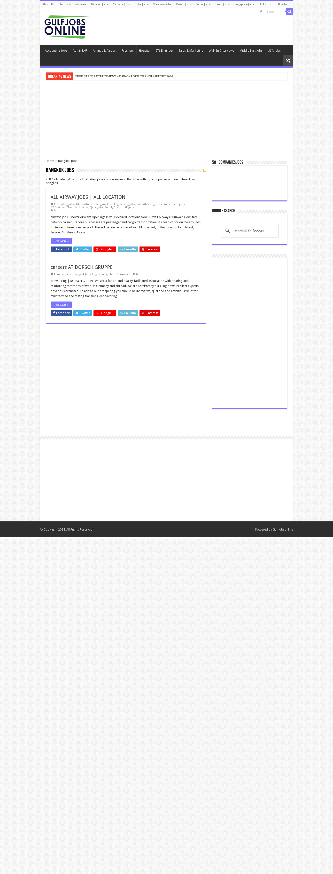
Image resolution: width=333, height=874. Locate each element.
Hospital (144, 50)
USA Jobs (265, 4)
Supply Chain (113, 207)
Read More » (61, 241)
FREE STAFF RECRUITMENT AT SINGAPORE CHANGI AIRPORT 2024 (124, 76)
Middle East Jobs (251, 50)
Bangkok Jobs (104, 204)
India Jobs (141, 4)
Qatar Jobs (203, 4)
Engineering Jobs (124, 204)
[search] (248, 567)
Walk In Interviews (221, 50)
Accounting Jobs (56, 50)
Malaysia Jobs (162, 4)
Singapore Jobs (244, 4)
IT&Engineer (164, 50)
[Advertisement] (166, 120)
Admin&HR (80, 50)
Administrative (85, 204)
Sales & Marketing (190, 50)
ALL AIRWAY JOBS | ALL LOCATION (88, 197)
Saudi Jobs (222, 4)
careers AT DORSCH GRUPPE (82, 267)
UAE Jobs (281, 4)
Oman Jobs (183, 4)
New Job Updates (77, 207)
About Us (48, 4)
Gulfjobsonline (283, 866)
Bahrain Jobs (99, 4)
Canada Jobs (121, 4)
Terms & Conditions (72, 4)
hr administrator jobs (171, 204)
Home (50, 161)
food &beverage (146, 204)
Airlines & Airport (104, 50)
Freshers (128, 50)
